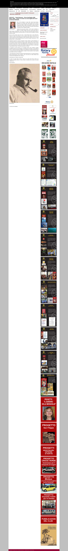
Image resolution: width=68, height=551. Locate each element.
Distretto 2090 (23, 11)
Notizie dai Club (48, 11)
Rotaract (31, 11)
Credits (51, 28)
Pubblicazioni (17, 9)
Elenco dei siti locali (43, 38)
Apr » (58, 14)
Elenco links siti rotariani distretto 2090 (43, 32)
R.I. (28, 11)
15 (55, 19)
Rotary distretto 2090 (43, 34)
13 (53, 19)
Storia (44, 9)
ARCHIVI (51, 24)
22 (55, 20)
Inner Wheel (43, 11)
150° (19, 11)
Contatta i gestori (52, 29)
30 (56, 21)
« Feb (51, 14)
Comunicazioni (51, 9)
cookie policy (41, 3)
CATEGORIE (42, 27)
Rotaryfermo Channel (24, 9)
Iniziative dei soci (12, 11)
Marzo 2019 (54, 15)
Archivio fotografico (32, 9)
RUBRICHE (11, 9)
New (47, 9)
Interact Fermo (37, 11)
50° (16, 11)
